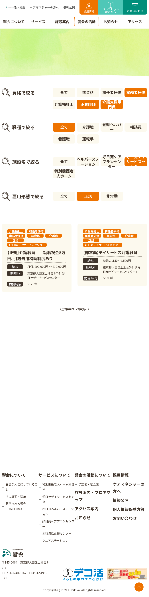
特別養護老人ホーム (64, 173)
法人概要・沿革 (16, 496)
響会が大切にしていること (22, 487)
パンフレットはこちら (110, 8)
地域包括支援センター (56, 533)
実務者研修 (135, 92)
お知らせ (83, 517)
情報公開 (121, 500)
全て (64, 92)
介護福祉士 (64, 104)
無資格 (88, 92)
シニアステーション (55, 540)
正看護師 (88, 104)
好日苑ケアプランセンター (111, 161)
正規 (88, 196)
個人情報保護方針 (129, 509)
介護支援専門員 (111, 104)
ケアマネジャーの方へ (128, 487)
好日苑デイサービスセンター (135, 161)
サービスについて (54, 475)
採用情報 (88, 8)
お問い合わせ (135, 8)
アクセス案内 (86, 508)
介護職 (88, 127)
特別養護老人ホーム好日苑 (58, 487)
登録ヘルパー (111, 127)
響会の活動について (92, 475)
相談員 (136, 127)
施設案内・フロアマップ (93, 495)
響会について (14, 475)
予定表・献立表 (88, 484)
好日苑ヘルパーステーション (58, 511)
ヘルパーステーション (88, 161)
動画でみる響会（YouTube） (16, 506)
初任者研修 (111, 92)
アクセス (135, 21)
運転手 (88, 139)
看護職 (64, 139)
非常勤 (112, 196)
